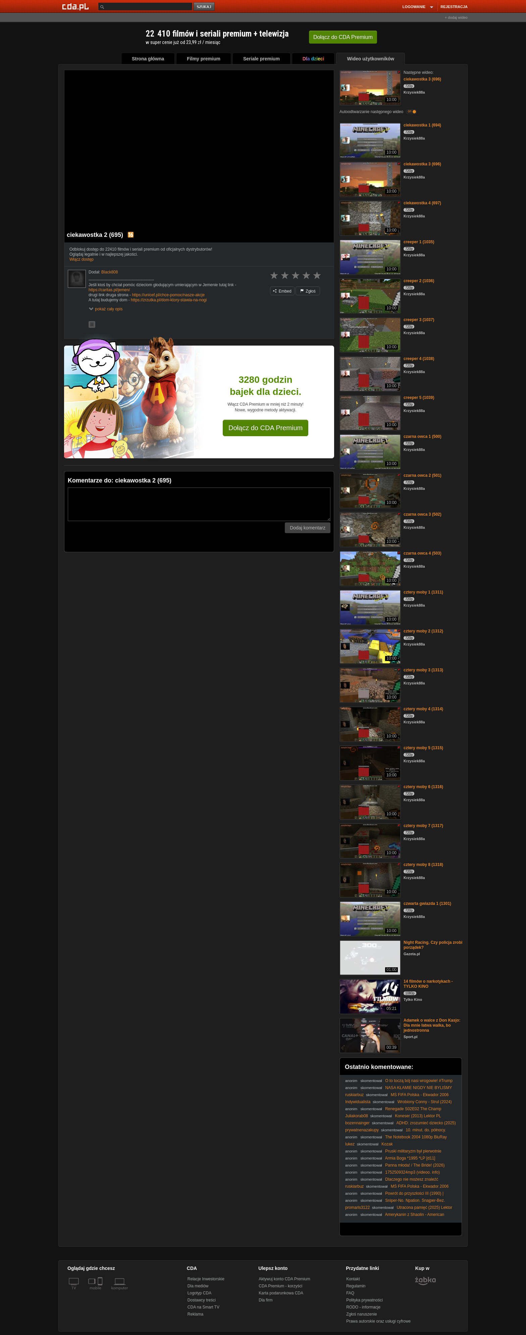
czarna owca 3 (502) (422, 514)
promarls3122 (357, 1207)
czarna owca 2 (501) (422, 475)
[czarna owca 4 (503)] (369, 568)
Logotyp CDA (199, 1293)
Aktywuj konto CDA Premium (284, 1279)
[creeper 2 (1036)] (369, 295)
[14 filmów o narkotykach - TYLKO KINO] (369, 996)
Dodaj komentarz (307, 527)
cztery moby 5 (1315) (423, 748)
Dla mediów (198, 1286)
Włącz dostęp (81, 259)
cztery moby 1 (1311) (423, 592)
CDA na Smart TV (203, 1307)
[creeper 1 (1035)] (369, 256)
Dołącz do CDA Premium (265, 427)
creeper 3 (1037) (419, 319)
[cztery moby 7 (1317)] (369, 840)
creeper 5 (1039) (419, 397)
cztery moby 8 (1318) (423, 864)
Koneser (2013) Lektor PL (418, 1116)
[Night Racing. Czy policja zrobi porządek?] (369, 957)
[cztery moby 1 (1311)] (369, 607)
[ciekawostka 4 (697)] (369, 218)
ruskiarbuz (354, 1094)
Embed (282, 291)
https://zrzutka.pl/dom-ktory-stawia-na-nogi (169, 300)
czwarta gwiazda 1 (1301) (427, 903)
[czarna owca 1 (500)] (369, 451)
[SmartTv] (101, 1292)
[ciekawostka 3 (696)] (369, 87)
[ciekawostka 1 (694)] (369, 140)
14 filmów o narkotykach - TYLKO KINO (428, 984)
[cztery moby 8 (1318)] (369, 879)
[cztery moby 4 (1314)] (369, 723)
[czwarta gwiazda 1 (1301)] (369, 918)
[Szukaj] (145, 6)
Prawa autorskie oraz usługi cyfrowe (378, 1321)
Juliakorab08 (356, 1116)
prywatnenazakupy (362, 1130)
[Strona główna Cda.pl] (76, 6)
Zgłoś (308, 291)
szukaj (205, 6)
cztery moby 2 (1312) (423, 631)
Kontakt (353, 1279)
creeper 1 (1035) (419, 242)
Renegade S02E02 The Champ (413, 1109)
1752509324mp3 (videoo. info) (412, 1172)
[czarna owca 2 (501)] (369, 490)
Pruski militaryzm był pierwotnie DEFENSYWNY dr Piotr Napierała (393, 1154)
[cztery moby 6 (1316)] (369, 801)
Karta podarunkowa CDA (281, 1293)
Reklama (195, 1314)
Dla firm (265, 1300)
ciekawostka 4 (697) (422, 203)
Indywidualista (357, 1101)
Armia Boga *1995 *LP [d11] (410, 1158)
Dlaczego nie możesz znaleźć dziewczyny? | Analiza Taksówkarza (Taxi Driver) (391, 1182)
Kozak (386, 1144)
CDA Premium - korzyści (280, 1286)
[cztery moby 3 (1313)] (369, 685)
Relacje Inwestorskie (206, 1279)
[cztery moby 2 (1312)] (369, 646)
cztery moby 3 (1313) (423, 670)
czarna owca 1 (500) (422, 436)
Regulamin (355, 1286)
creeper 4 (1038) (419, 358)
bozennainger (357, 1123)
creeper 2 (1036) (419, 280)
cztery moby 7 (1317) (423, 825)
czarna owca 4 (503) (422, 553)
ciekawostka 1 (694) (422, 125)
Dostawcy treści (202, 1300)
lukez (350, 1144)
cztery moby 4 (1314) (423, 709)
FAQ (350, 1293)
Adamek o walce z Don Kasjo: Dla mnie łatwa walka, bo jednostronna (432, 1025)
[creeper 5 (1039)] (369, 412)
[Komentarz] (199, 504)
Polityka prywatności (364, 1300)
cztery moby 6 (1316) (423, 786)
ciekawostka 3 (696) (422, 79)
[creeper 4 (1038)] (369, 373)
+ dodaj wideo (456, 17)
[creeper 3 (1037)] (369, 334)
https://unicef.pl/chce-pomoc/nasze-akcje (168, 295)
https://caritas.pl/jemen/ (109, 290)
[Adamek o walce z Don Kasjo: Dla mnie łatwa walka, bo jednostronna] (369, 1035)
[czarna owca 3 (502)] (369, 529)
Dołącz (343, 37)
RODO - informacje (363, 1307)
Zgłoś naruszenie (361, 1314)
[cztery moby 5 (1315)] (369, 762)
